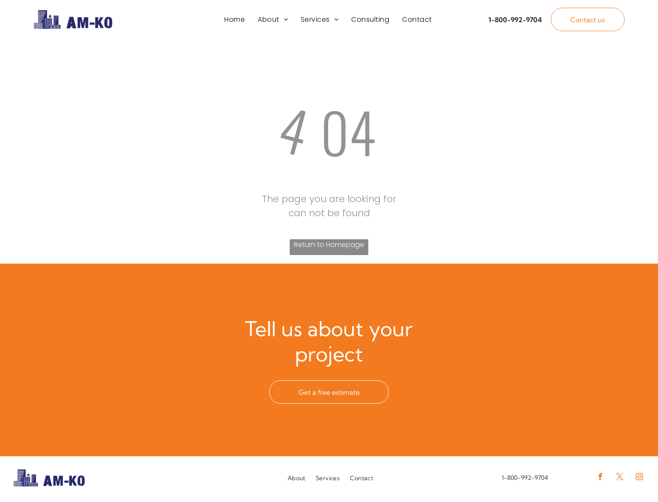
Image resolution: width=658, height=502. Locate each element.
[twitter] (619, 480)
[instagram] (639, 480)
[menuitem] (234, 20)
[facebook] (599, 480)
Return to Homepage (329, 247)
